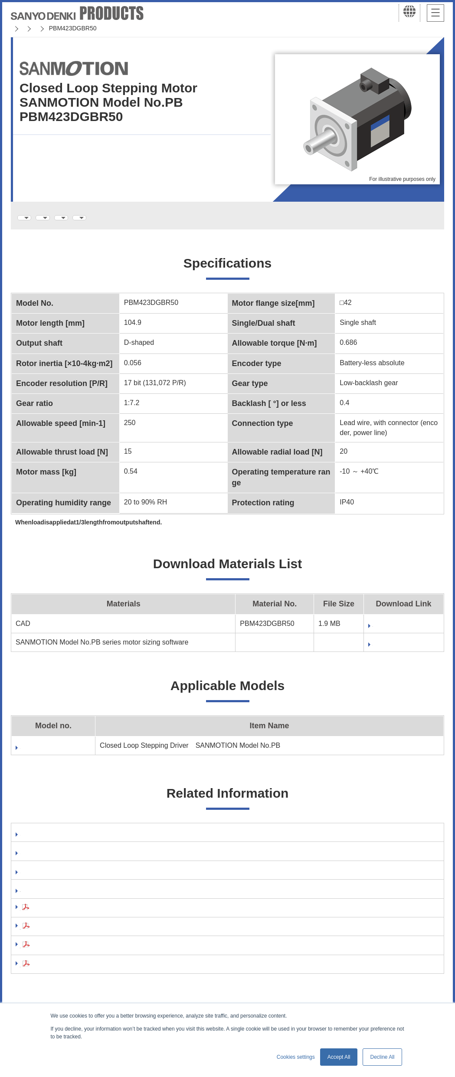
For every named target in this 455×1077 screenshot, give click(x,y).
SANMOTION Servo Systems (79, 28)
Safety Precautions (51, 916)
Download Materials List (127, 217)
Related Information (293, 217)
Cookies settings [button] (296, 1057)
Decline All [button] (382, 1057)
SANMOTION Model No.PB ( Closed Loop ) (192, 28)
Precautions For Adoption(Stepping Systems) (95, 953)
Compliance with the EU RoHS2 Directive (87, 972)
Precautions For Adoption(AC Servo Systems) (95, 934)
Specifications (47, 217)
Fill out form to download (377, 628)
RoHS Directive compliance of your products (93, 896)
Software (34, 837)
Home (19, 28)
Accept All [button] (338, 1057)
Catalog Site (40, 877)
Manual (32, 857)
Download (351, 647)
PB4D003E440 (43, 750)
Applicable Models (213, 217)
